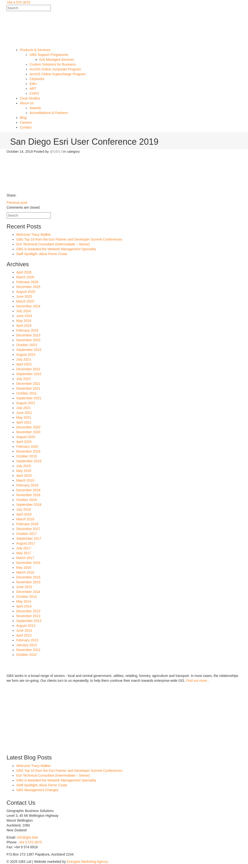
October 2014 (26, 597)
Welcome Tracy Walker (33, 234)
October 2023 (26, 345)
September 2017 (28, 538)
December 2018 (28, 490)
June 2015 (24, 587)
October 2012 (26, 655)
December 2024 (28, 306)
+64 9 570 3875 (18, 2)
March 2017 (25, 558)
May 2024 (23, 321)
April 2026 (23, 272)
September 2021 (28, 398)
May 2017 (23, 553)
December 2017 (28, 529)
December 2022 (28, 369)
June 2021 (24, 413)
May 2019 (23, 471)
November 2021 (28, 388)
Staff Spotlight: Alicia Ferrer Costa (41, 254)
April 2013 (23, 635)
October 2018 (26, 500)
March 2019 (25, 480)
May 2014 (23, 601)
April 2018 (23, 514)
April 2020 (23, 442)
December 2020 (28, 427)
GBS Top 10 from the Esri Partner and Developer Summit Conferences (69, 239)
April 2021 (23, 422)
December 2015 (28, 577)
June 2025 (24, 296)
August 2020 (25, 437)
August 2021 (25, 403)
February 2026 (27, 282)
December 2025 (28, 287)
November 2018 (28, 495)
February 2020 (27, 446)
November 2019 (28, 451)
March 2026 (25, 277)
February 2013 (27, 640)
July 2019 (23, 466)
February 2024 (27, 330)
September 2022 (28, 374)
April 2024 (23, 325)
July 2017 (23, 548)
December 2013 (28, 611)
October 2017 (26, 534)
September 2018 (28, 505)
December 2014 (28, 592)
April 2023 (23, 364)
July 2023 (23, 359)
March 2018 (25, 519)
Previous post (17, 203)
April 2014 (23, 606)
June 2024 (24, 316)
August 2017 (25, 543)
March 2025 (25, 301)
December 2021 (28, 384)
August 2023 (25, 354)
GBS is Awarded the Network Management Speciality (56, 249)
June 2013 (24, 630)
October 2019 (26, 456)
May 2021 (23, 417)
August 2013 (25, 626)
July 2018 (23, 509)
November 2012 (28, 650)
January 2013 (26, 645)
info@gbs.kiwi (27, 837)
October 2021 (26, 393)
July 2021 (23, 408)
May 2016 (23, 567)
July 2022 (23, 379)
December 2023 (28, 335)
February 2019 (27, 485)
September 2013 (28, 621)
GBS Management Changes (37, 790)
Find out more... (198, 680)
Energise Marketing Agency (87, 862)
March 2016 (25, 572)
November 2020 (28, 432)
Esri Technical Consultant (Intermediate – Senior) (53, 244)
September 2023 (28, 350)
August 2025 (25, 292)
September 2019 (28, 461)
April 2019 (23, 475)
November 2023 (28, 340)
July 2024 (23, 311)
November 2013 (28, 616)
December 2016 (28, 563)
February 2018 (27, 524)
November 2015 (28, 582)
